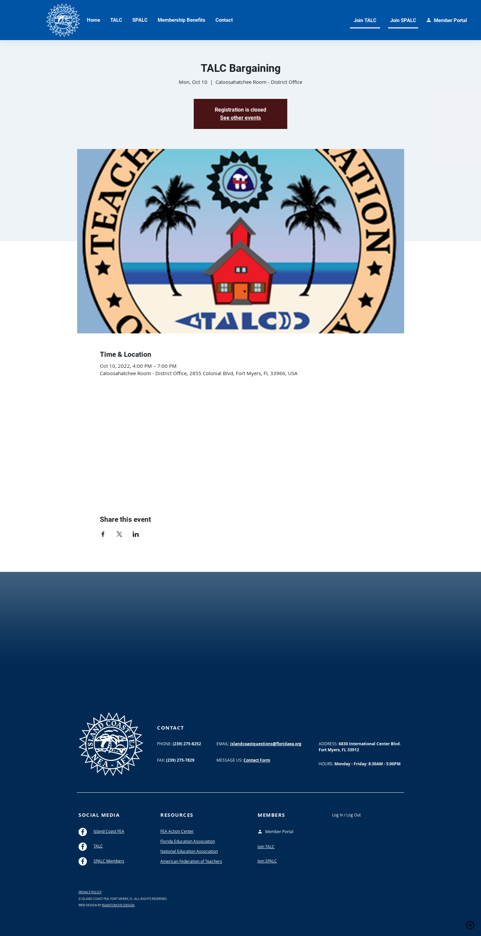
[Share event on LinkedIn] (136, 534)
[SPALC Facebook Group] (82, 861)
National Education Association (189, 851)
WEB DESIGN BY (90, 905)
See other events (240, 118)
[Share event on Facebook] (103, 534)
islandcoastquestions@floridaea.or (264, 744)
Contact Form (257, 760)
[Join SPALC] (403, 20)
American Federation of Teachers (191, 861)
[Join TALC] (365, 20)
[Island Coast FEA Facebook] (82, 832)
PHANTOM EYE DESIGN (118, 905)
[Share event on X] (119, 534)
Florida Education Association (187, 841)
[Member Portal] (281, 831)
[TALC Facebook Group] (82, 846)
